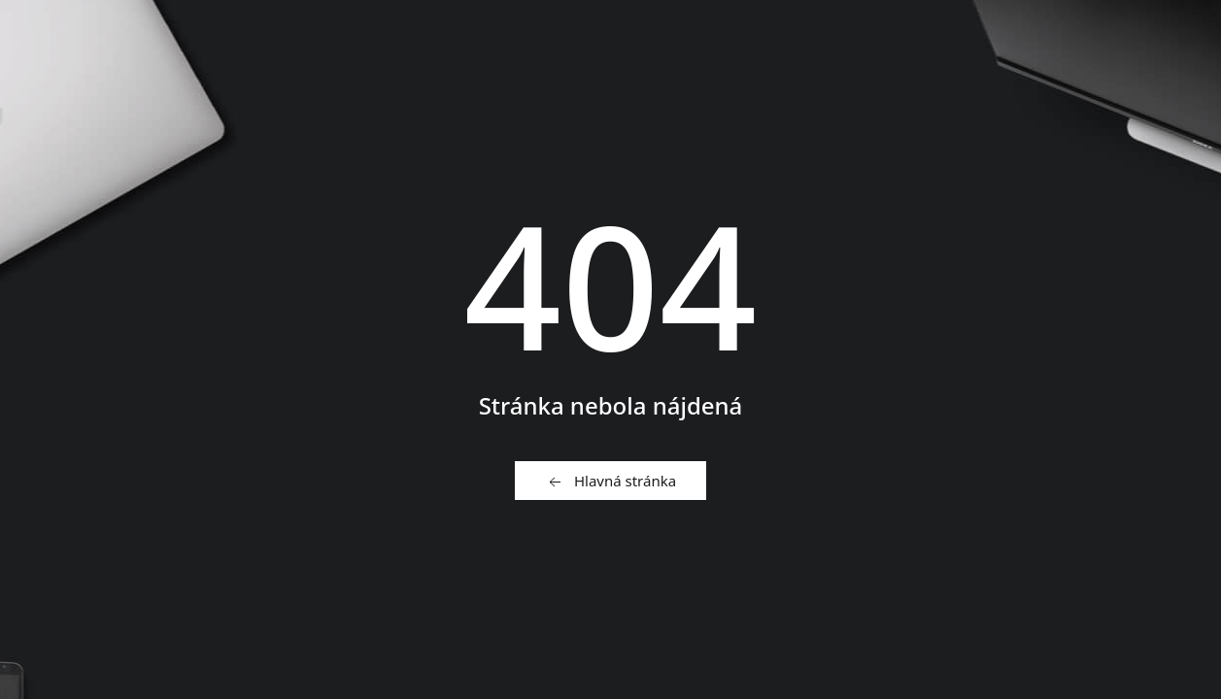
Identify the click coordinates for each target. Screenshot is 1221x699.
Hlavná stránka (610, 481)
